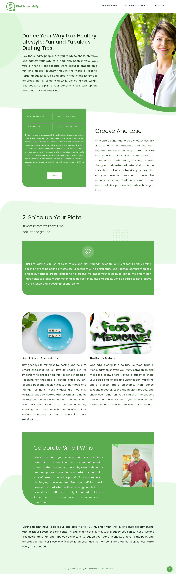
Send (54, 175)
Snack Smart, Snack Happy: (40, 358)
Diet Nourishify (107, 568)
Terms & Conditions (134, 5)
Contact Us (158, 5)
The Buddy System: (102, 358)
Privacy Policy (109, 5)
